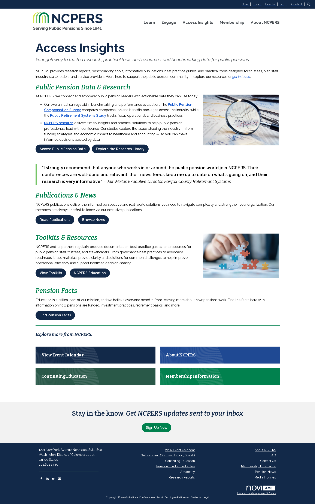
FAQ (273, 455)
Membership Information (258, 466)
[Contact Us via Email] (59, 478)
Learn (149, 22)
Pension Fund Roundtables (175, 466)
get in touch (241, 77)
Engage (168, 22)
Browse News (93, 220)
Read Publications (55, 220)
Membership (232, 22)
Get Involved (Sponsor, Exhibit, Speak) (168, 455)
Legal (206, 497)
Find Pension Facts (55, 315)
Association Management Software (256, 490)
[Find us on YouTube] (53, 478)
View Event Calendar (180, 450)
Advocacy (187, 472)
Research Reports (182, 477)
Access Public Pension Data (63, 149)
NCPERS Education (90, 273)
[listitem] (247, 4)
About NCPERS (265, 22)
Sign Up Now (156, 428)
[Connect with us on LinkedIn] (47, 478)
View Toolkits (51, 273)
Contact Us (268, 461)
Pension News (265, 472)
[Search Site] (309, 4)
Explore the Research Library (120, 149)
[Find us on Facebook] (41, 478)
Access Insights (198, 22)
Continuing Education (180, 461)
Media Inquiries (265, 477)
